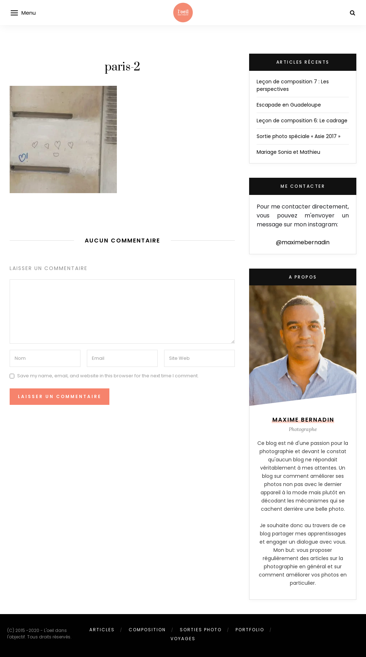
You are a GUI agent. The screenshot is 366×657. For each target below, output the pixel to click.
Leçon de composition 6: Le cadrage (302, 120)
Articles (102, 630)
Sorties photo (201, 630)
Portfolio (250, 630)
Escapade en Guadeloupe (289, 104)
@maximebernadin (303, 242)
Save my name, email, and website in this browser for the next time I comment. (108, 375)
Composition (147, 630)
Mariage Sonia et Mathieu (288, 152)
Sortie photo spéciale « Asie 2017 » (298, 136)
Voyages (183, 639)
